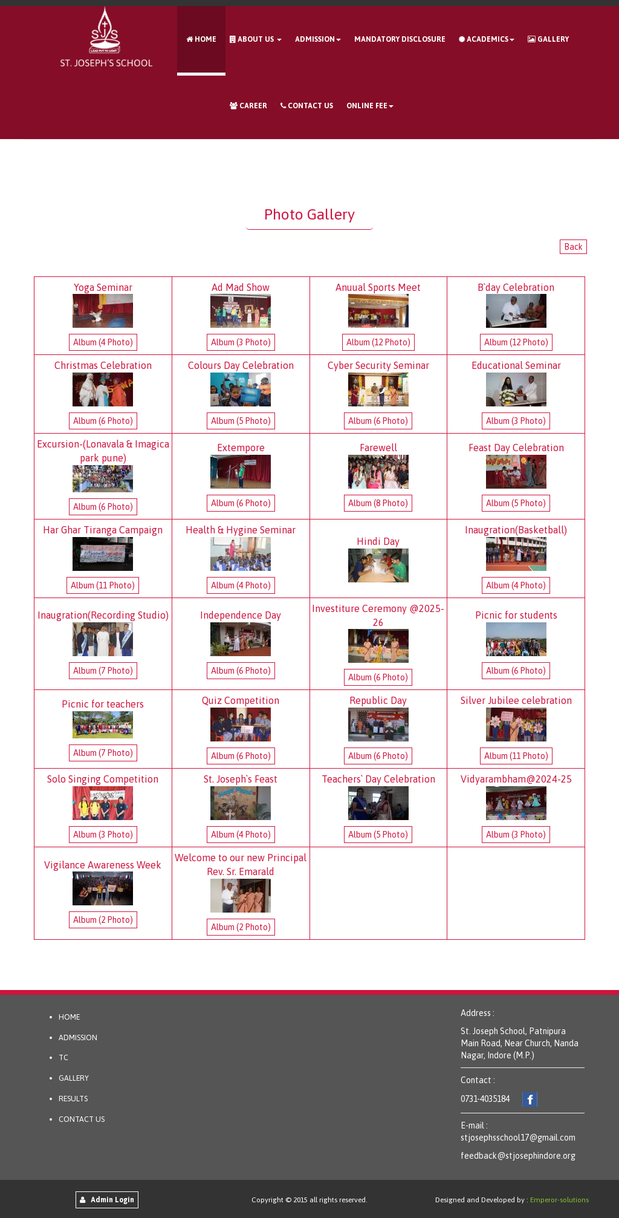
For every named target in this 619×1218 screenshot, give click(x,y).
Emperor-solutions (559, 1200)
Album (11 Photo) (103, 585)
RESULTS (73, 1098)
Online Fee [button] (370, 106)
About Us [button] (256, 39)
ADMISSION (78, 1037)
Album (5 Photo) (241, 421)
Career (248, 106)
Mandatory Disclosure (400, 39)
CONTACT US (82, 1119)
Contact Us (306, 106)
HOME (69, 1016)
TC (63, 1057)
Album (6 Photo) (103, 421)
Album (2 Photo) (103, 920)
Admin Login (107, 1200)
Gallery (548, 39)
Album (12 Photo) (378, 342)
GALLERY (74, 1078)
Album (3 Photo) (241, 342)
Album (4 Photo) (103, 342)
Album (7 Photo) (103, 671)
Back (573, 247)
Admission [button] (318, 39)
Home (201, 39)
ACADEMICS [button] (486, 39)
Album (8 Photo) (378, 503)
